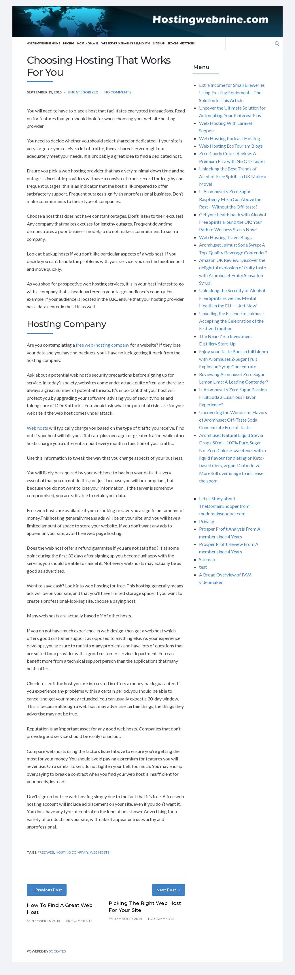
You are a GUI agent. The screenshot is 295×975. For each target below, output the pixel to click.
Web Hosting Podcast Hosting (229, 138)
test (203, 567)
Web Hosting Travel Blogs (225, 237)
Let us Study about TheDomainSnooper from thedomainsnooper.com (224, 506)
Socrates (57, 951)
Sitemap (177, 43)
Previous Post (46, 889)
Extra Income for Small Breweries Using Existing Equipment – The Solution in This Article (232, 92)
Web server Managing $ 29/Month (139, 43)
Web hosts (37, 428)
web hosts (99, 852)
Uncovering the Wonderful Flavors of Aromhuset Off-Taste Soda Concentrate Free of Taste (233, 419)
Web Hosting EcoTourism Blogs (231, 146)
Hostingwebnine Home (46, 43)
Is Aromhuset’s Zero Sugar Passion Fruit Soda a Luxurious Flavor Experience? (233, 397)
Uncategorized (83, 92)
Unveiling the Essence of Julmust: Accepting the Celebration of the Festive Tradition (231, 321)
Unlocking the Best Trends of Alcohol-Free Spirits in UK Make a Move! (232, 176)
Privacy (206, 521)
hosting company (112, 344)
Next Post (168, 889)
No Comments (117, 92)
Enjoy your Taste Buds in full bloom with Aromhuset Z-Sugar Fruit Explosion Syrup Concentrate (233, 359)
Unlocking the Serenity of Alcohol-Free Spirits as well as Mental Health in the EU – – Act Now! (233, 298)
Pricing (74, 43)
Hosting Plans (96, 43)
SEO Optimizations (203, 43)
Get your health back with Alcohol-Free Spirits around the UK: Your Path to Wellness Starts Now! (233, 222)
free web (84, 344)
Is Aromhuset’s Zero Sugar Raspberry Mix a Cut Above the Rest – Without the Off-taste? (230, 199)
